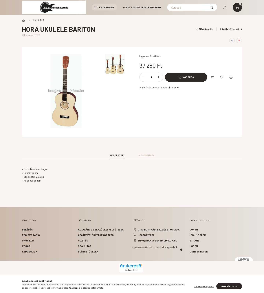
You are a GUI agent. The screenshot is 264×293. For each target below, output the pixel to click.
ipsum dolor (198, 235)
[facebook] (232, 40)
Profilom (28, 240)
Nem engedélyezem (204, 286)
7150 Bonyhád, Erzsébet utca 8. (159, 229)
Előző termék (204, 29)
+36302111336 (146, 235)
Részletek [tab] (117, 155)
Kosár (26, 246)
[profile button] (225, 7)
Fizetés (83, 240)
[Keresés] (192, 7)
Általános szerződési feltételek (101, 229)
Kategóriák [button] (104, 7)
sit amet (195, 240)
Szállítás (84, 246)
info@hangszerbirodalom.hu (157, 240)
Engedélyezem (229, 286)
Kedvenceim (29, 251)
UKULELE (38, 20)
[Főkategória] (23, 20)
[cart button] (237, 7)
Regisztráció (31, 235)
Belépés (27, 229)
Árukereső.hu (131, 270)
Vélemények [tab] (147, 155)
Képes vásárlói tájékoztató (142, 7)
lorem (194, 229)
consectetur (199, 251)
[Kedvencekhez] (221, 77)
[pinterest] (239, 40)
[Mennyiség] (151, 77)
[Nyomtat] (231, 77)
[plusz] (158, 77)
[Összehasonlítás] (212, 77)
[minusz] (144, 77)
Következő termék (231, 29)
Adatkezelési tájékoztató (96, 235)
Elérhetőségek (88, 251)
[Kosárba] (186, 77)
